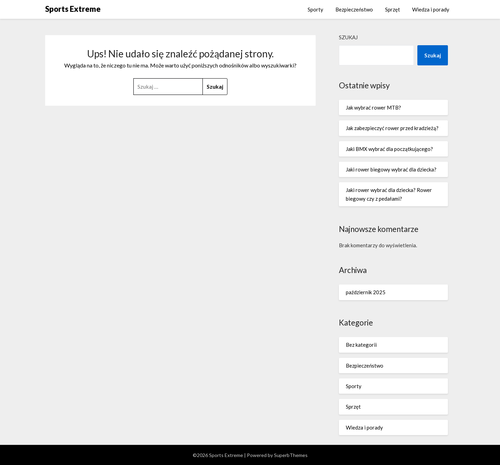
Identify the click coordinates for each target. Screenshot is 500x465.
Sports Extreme (73, 9)
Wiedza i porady (430, 9)
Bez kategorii (361, 345)
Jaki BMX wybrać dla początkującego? (389, 149)
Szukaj (348, 37)
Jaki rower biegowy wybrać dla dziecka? (391, 169)
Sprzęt (392, 9)
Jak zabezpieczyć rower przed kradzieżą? (392, 128)
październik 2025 (365, 292)
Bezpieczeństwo (354, 9)
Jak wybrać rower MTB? (373, 107)
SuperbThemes (291, 455)
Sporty (315, 9)
